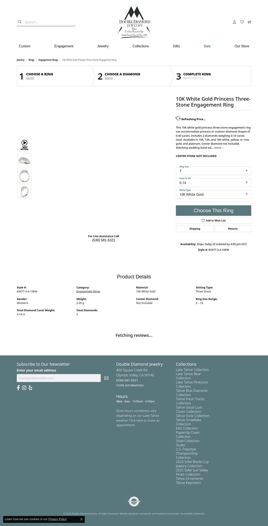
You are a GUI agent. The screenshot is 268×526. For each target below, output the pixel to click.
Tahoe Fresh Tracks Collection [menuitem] (190, 401)
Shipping (194, 228)
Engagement (63, 46)
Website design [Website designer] (127, 513)
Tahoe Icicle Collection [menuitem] (192, 415)
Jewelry (103, 46)
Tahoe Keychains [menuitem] (188, 482)
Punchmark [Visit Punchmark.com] (173, 513)
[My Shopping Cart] (249, 22)
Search (30, 78)
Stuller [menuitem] (181, 445)
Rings (31, 59)
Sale (207, 46)
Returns (233, 228)
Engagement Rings (48, 59)
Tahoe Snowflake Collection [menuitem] (188, 422)
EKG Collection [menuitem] (187, 428)
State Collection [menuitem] (188, 441)
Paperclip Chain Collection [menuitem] (187, 434)
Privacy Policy (57, 519)
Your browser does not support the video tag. (103, 121)
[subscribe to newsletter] (106, 378)
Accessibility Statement (192, 513)
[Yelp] (30, 387)
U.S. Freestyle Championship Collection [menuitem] (187, 453)
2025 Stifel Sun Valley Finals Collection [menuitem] (192, 472)
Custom (24, 46)
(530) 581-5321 (103, 240)
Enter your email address (36, 370)
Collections (141, 46)
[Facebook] (18, 387)
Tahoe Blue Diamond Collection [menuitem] (191, 392)
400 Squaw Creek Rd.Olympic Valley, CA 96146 (135, 377)
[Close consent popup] (81, 519)
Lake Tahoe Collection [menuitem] (192, 369)
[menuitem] (134, 501)
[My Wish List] (242, 22)
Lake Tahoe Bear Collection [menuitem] (188, 376)
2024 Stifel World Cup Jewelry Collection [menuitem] (192, 463)
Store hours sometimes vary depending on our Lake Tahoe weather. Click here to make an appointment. (138, 418)
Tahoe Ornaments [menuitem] (189, 478)
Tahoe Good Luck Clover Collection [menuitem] (189, 409)
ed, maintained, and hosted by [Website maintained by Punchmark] (151, 513)
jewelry (20, 59)
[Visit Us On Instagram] (24, 387)
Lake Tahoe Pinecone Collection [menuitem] (192, 384)
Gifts (176, 46)
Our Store (242, 46)
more (219, 147)
